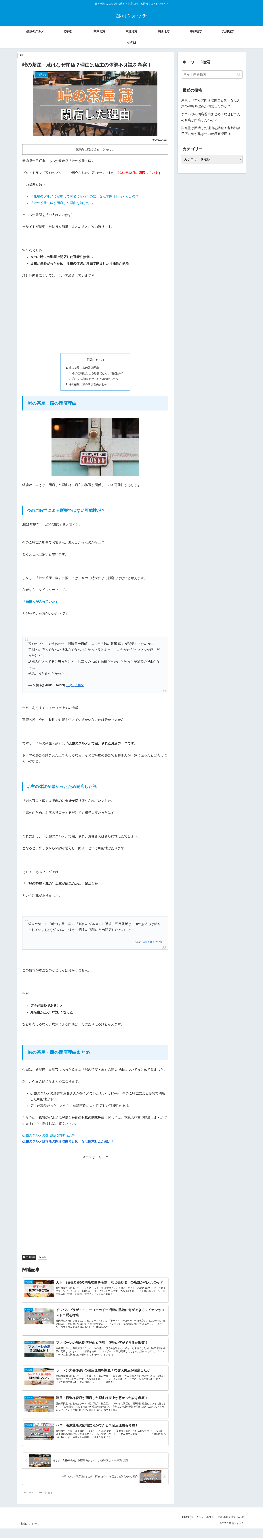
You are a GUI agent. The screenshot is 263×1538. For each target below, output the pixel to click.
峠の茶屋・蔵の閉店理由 (83, 368)
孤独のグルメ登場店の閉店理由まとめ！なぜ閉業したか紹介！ (68, 1143)
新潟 (42, 1258)
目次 (90, 360)
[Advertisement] (95, 321)
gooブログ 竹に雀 (152, 943)
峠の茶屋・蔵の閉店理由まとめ (87, 385)
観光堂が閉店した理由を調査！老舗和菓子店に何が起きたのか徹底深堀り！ (210, 131)
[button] (239, 74)
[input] (212, 74)
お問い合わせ (235, 1526)
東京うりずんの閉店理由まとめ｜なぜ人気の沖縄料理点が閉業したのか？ (210, 103)
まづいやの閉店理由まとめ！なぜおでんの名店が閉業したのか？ (210, 117)
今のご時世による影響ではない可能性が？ (98, 374)
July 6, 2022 (75, 687)
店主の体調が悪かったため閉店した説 (95, 379)
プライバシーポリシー (196, 1526)
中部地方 (29, 1258)
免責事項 (218, 1526)
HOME (176, 1526)
